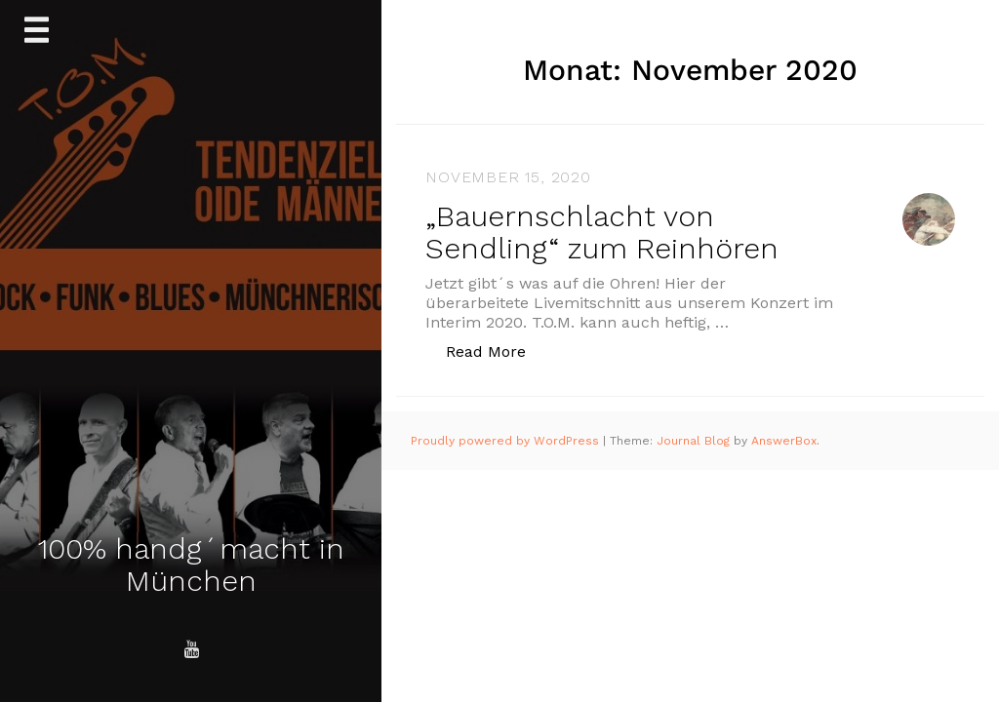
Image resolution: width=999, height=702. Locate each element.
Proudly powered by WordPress (507, 441)
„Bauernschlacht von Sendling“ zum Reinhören (602, 232)
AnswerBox (784, 441)
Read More (496, 350)
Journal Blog (695, 441)
